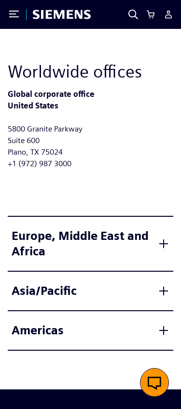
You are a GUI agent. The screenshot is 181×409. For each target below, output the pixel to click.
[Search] (133, 14)
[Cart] (150, 14)
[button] (154, 382)
